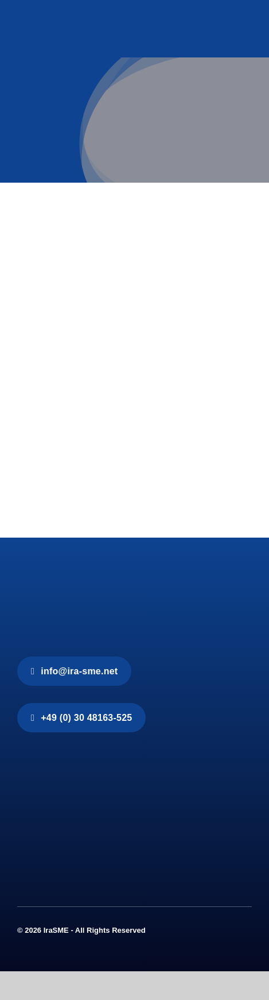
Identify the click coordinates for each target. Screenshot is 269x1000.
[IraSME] (103, 577)
